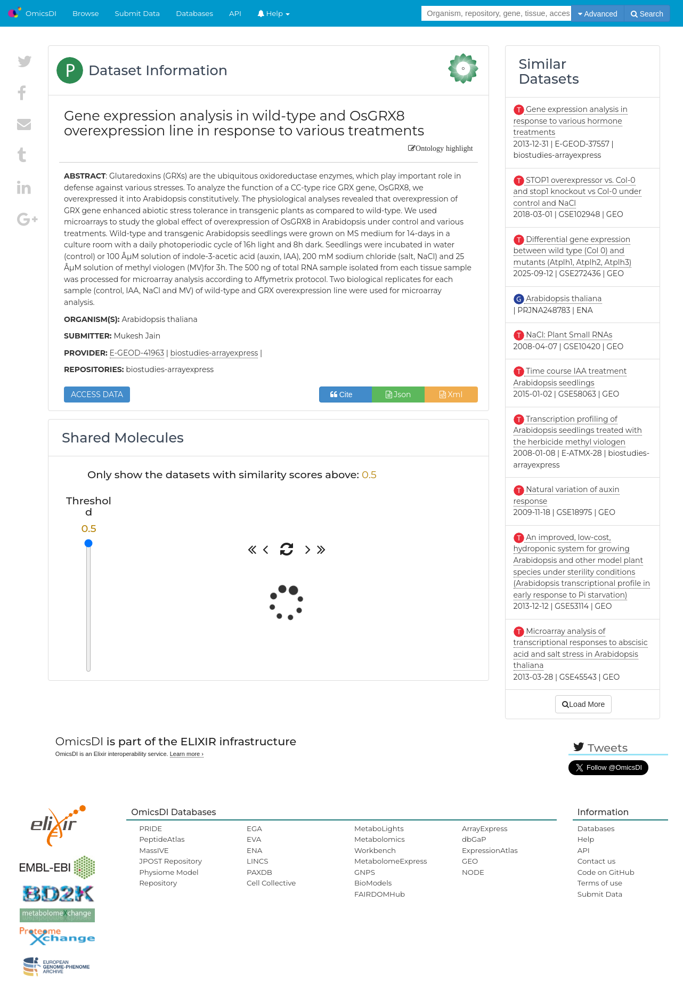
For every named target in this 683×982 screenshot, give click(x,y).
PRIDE (150, 828)
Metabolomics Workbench (379, 844)
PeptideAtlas (161, 839)
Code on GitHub (606, 872)
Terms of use (600, 883)
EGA (254, 828)
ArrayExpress (485, 828)
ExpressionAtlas (490, 850)
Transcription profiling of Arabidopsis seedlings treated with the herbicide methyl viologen (578, 430)
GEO (470, 861)
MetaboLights (379, 828)
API (235, 13)
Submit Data (137, 13)
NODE (473, 872)
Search (647, 14)
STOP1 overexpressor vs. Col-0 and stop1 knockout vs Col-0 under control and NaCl (578, 191)
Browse (85, 13)
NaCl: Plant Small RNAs (568, 335)
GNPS (364, 872)
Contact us (596, 861)
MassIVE (153, 850)
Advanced (597, 14)
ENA (254, 850)
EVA (254, 839)
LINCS (257, 861)
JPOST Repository (170, 861)
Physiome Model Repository (168, 877)
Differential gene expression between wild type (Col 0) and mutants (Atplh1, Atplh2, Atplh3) (573, 251)
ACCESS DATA (97, 394)
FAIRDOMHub (379, 894)
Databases (194, 13)
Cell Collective (271, 883)
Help (273, 13)
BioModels (373, 883)
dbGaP (474, 839)
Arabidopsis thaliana (563, 298)
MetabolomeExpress (390, 861)
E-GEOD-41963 (137, 353)
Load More (583, 704)
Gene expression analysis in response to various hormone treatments (571, 120)
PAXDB (259, 872)
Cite (345, 394)
